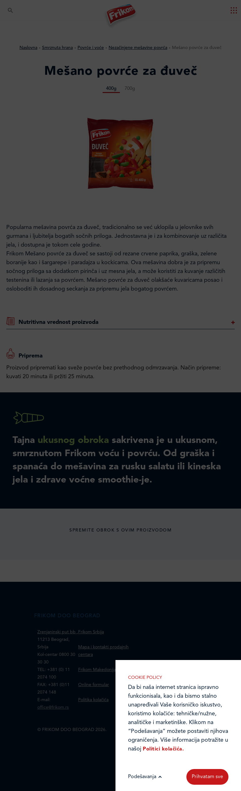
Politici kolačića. (163, 749)
